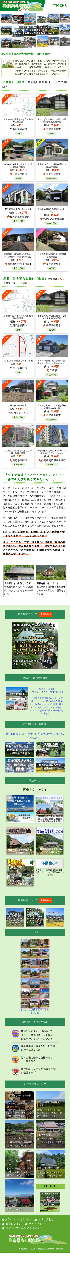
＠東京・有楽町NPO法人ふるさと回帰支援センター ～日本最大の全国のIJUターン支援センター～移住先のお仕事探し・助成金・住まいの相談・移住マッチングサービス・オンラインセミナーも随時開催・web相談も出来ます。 (35, 701)
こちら (61, 279)
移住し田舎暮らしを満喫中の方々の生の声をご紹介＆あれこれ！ (35, 735)
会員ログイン (13, 1223)
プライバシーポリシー (18, 1219)
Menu (60, 5)
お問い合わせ (46, 1219)
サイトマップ (36, 1223)
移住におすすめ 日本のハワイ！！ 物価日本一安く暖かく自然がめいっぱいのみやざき (38, 1035)
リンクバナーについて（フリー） (25, 1227)
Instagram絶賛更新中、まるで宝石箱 (35, 976)
